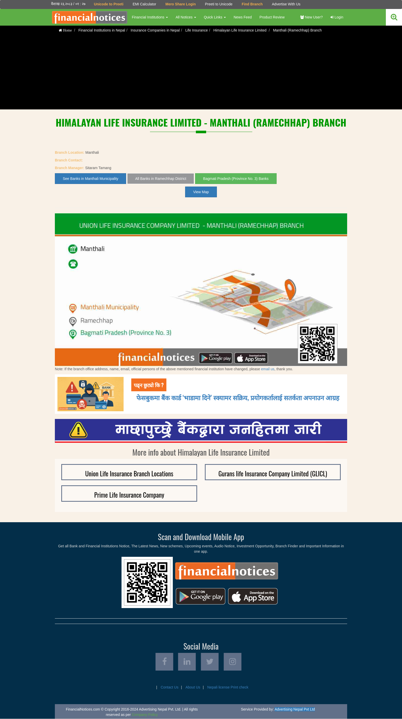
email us (267, 369)
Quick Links (215, 17)
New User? (311, 17)
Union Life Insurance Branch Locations (129, 473)
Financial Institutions (150, 17)
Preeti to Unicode (218, 4)
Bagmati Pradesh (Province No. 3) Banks (235, 179)
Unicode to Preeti (108, 4)
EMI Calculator (144, 4)
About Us (192, 687)
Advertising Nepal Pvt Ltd (295, 709)
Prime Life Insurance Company (129, 494)
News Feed (243, 17)
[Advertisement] (201, 73)
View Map (201, 192)
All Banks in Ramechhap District (160, 179)
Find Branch (252, 4)
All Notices (186, 17)
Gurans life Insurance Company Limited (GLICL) (272, 473)
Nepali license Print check (227, 687)
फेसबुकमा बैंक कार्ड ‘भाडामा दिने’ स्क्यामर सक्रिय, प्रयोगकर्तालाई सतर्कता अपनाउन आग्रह (237, 397)
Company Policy (145, 715)
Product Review (272, 17)
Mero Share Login (180, 4)
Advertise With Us (286, 4)
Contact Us (169, 687)
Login (336, 17)
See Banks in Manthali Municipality (90, 179)
